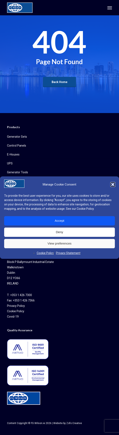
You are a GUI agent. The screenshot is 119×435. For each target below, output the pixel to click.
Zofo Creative (74, 423)
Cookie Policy (85, 208)
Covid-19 (13, 316)
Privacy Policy (16, 305)
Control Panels (16, 145)
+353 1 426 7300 (21, 295)
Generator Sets (17, 136)
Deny (59, 232)
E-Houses (13, 154)
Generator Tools (17, 172)
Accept (59, 220)
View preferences (59, 243)
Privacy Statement (68, 253)
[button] (113, 184)
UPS (10, 163)
